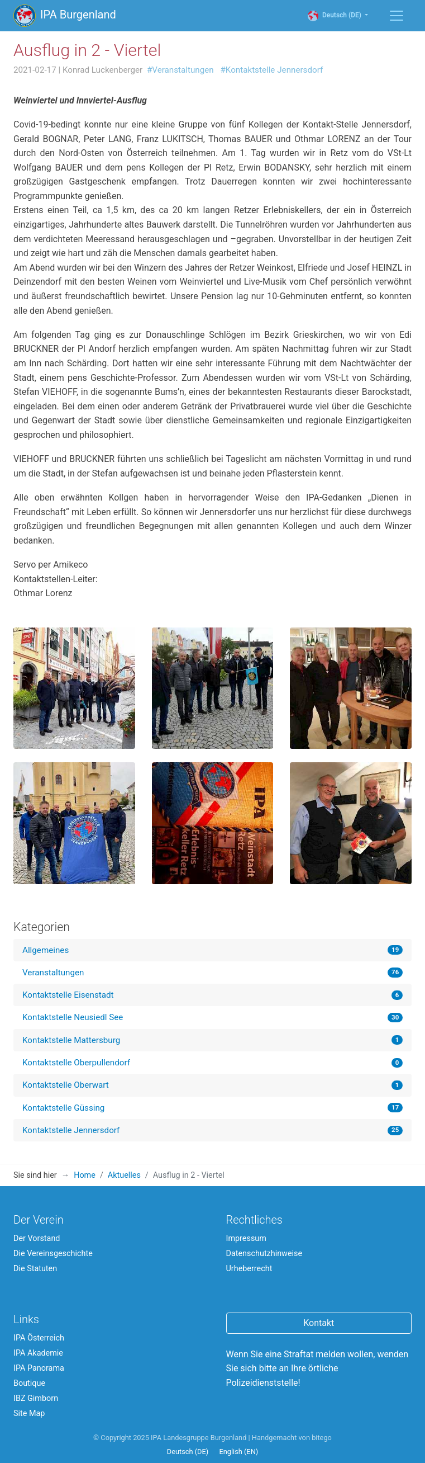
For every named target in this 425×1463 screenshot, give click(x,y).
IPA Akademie (38, 1353)
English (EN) (238, 1451)
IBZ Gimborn (35, 1398)
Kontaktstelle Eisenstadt (68, 995)
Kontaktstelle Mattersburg (71, 1040)
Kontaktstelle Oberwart (65, 1085)
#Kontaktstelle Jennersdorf (272, 70)
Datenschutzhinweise (264, 1253)
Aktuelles (124, 1175)
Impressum (246, 1238)
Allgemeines (45, 950)
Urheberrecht (249, 1268)
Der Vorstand (36, 1238)
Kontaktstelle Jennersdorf (71, 1130)
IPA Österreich (38, 1338)
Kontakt (318, 1323)
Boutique (29, 1383)
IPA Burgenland (64, 15)
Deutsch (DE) (340, 15)
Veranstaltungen (53, 973)
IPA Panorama (38, 1368)
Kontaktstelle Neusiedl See (72, 1017)
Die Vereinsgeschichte (53, 1253)
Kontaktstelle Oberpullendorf (76, 1063)
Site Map (29, 1413)
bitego (322, 1437)
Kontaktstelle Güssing (63, 1108)
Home (84, 1175)
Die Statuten (35, 1268)
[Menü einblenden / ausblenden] (396, 15)
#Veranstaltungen (180, 70)
